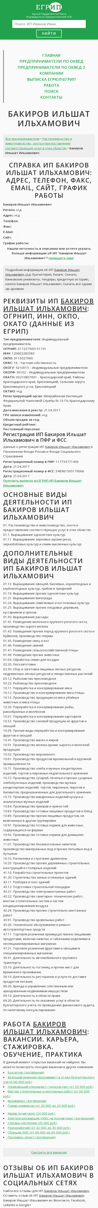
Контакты (51, 97)
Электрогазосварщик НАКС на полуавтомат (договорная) (51, 1118)
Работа (51, 85)
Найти (49, 33)
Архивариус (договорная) (27, 1101)
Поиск (51, 91)
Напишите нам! (61, 258)
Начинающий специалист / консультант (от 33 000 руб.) (50, 1087)
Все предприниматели (22, 139)
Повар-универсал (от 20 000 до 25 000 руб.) (41, 1105)
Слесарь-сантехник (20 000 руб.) (32, 1123)
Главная (51, 55)
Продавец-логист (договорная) (32, 1137)
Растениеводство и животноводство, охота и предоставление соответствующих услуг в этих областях (38, 143)
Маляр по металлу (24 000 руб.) (31, 1113)
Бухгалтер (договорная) (26, 1072)
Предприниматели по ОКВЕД (51, 61)
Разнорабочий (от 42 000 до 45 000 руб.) (39, 1128)
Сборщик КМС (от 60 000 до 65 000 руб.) (39, 1132)
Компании (51, 73)
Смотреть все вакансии (49, 1152)
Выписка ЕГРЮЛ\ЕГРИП (51, 79)
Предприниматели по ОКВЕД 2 (51, 67)
